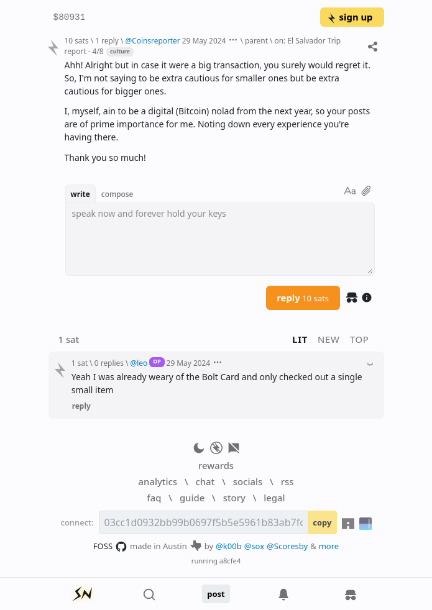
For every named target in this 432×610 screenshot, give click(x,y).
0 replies (109, 363)
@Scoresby (287, 546)
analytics (158, 481)
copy (322, 522)
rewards (216, 465)
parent (256, 40)
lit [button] (300, 339)
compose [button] (117, 194)
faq (154, 497)
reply (303, 297)
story (234, 497)
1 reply (107, 40)
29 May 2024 (204, 40)
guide (192, 497)
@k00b (229, 546)
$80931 (69, 18)
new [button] (329, 339)
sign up (349, 17)
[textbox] (220, 239)
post (216, 593)
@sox (254, 546)
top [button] (359, 339)
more (329, 546)
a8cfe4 (230, 560)
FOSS (110, 546)
